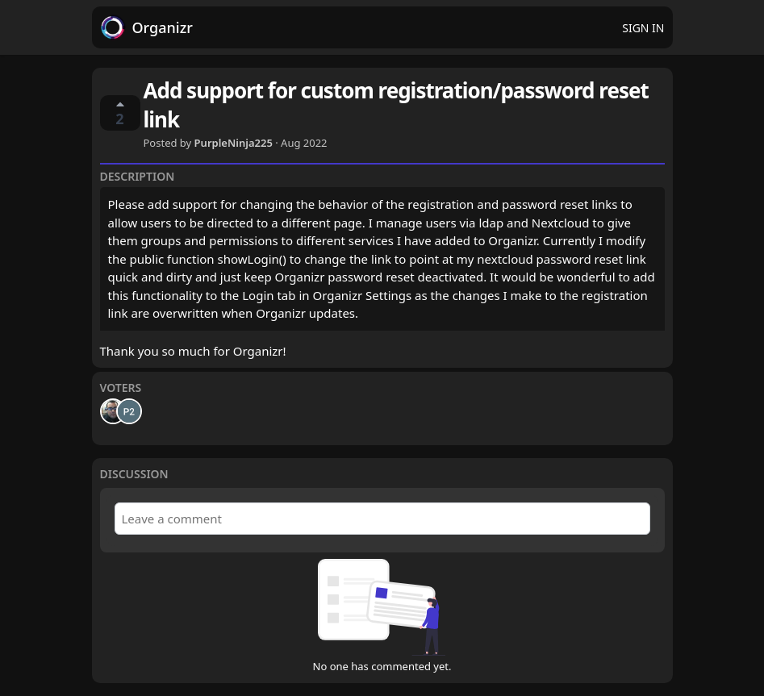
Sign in (643, 27)
